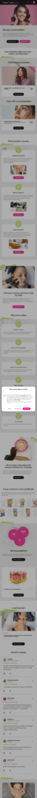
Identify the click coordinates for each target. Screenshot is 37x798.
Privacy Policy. (9, 403)
